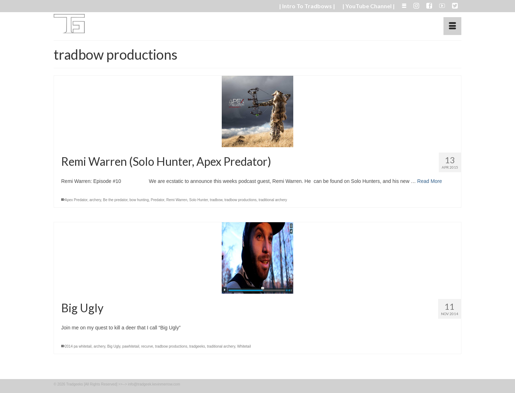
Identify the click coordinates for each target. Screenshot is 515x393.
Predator (158, 200)
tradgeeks (197, 346)
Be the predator (115, 200)
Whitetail (244, 346)
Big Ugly (114, 346)
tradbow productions (240, 200)
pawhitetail (130, 346)
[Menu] (452, 26)
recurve (147, 346)
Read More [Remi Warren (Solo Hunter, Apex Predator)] (429, 181)
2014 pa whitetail (78, 346)
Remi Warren (176, 200)
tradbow (216, 200)
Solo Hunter (198, 200)
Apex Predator (76, 200)
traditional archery (273, 200)
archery (95, 200)
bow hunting (139, 200)
